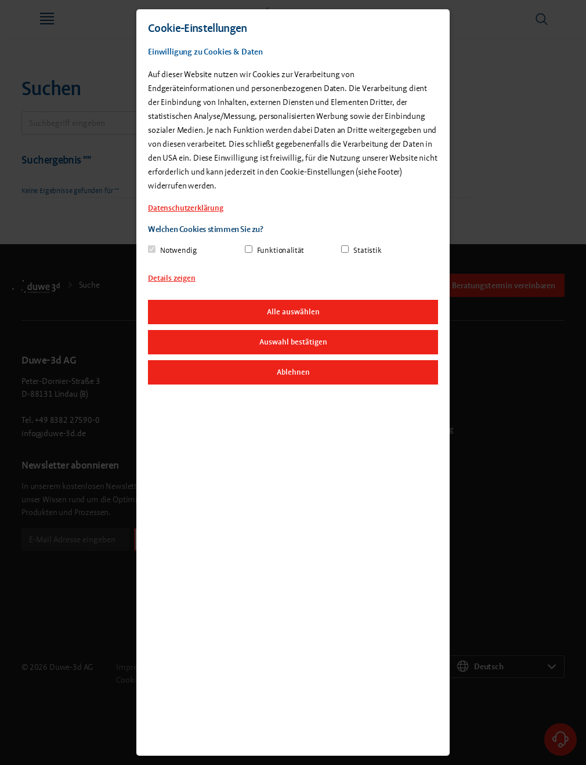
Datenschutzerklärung (185, 208)
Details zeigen (172, 278)
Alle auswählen (293, 311)
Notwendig (178, 250)
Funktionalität (281, 250)
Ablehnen (293, 372)
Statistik (367, 250)
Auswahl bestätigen (293, 342)
